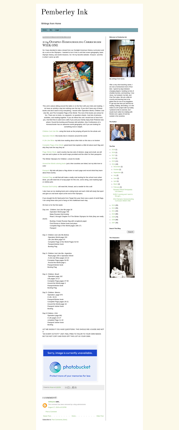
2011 (113, 211)
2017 (113, 155)
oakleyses (51, 402)
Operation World (48, 136)
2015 (113, 161)
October (116, 169)
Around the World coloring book (54, 163)
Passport (46, 170)
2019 (113, 149)
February (116, 187)
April (115, 181)
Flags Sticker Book (49, 152)
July (115, 175)
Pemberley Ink (64, 12)
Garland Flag (47, 177)
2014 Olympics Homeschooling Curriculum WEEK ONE (123, 200)
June (115, 178)
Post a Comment (51, 412)
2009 (113, 217)
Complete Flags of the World (53, 145)
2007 (113, 223)
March (115, 184)
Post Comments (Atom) (59, 420)
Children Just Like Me (50, 131)
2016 (113, 158)
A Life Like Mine (48, 140)
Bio (51, 30)
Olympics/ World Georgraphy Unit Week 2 (122, 190)
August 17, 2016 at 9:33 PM (57, 407)
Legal (57, 30)
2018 (113, 152)
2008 (113, 220)
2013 (113, 205)
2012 (113, 208)
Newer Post (47, 416)
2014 (113, 164)
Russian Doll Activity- (50, 186)
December (117, 167)
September (117, 172)
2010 (113, 214)
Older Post (100, 416)
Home (45, 30)
